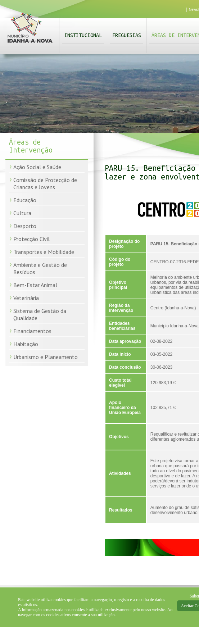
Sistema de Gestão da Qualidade (39, 314)
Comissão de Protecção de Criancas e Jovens (45, 183)
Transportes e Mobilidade (43, 251)
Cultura (22, 213)
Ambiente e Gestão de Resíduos (40, 268)
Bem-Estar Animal (35, 284)
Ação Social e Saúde (37, 167)
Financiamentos (32, 331)
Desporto (24, 226)
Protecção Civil (31, 238)
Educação (24, 200)
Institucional (83, 35)
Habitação (25, 343)
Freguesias (126, 35)
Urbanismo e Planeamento (45, 356)
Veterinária (26, 297)
